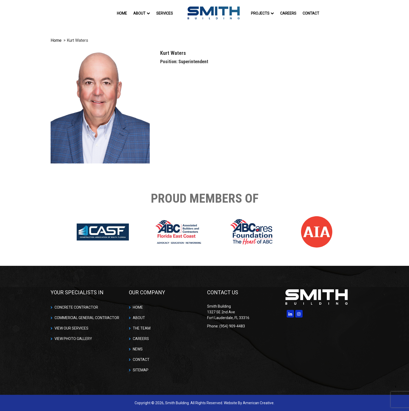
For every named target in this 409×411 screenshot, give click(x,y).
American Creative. (258, 403)
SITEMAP (140, 370)
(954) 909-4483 (232, 326)
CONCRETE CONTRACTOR (76, 307)
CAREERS (141, 339)
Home (56, 40)
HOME (138, 307)
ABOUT (139, 318)
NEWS (138, 349)
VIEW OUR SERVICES (71, 328)
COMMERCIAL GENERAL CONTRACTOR (87, 318)
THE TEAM (142, 328)
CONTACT (141, 359)
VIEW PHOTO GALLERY (73, 339)
